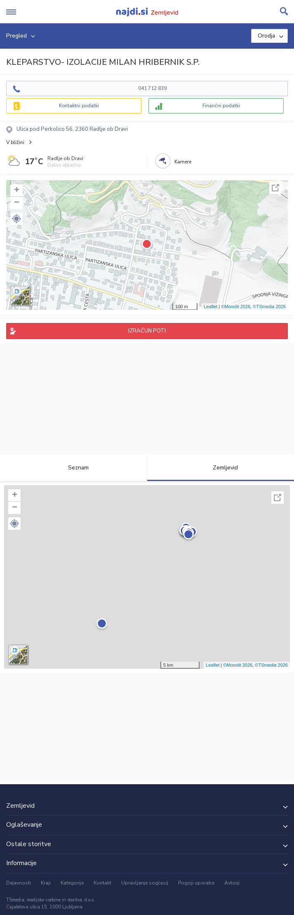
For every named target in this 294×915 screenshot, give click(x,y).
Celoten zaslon (275, 188)
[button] (16, 218)
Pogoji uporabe (196, 883)
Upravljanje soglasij (144, 883)
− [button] (16, 203)
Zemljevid (220, 468)
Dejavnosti (18, 883)
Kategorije (72, 883)
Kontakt (102, 883)
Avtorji (232, 883)
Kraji (46, 883)
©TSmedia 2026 (269, 306)
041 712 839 (152, 88)
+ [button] (16, 190)
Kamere (182, 161)
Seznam (74, 468)
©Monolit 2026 (235, 306)
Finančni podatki (221, 105)
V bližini (15, 142)
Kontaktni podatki (79, 105)
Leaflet (210, 306)
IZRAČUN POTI (147, 331)
